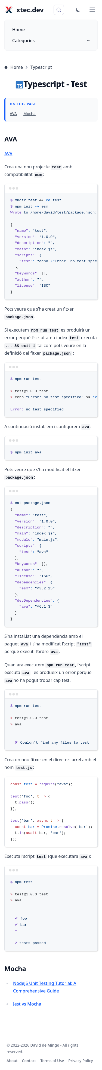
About (12, 1060)
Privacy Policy (80, 1060)
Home (18, 30)
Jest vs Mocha (27, 1004)
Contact (29, 1060)
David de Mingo (44, 1045)
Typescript (41, 67)
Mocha (29, 113)
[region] (51, 246)
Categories (51, 41)
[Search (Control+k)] (59, 10)
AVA (13, 113)
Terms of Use (52, 1060)
